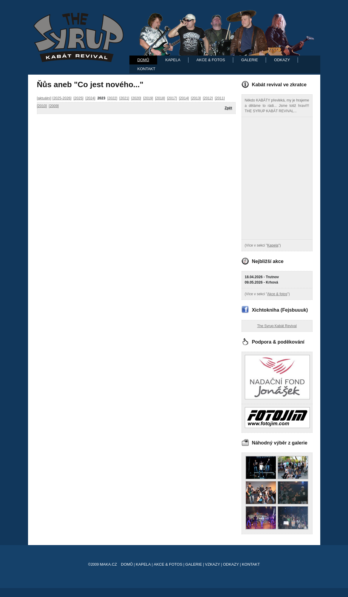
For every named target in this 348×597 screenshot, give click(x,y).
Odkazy (282, 60)
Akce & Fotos (211, 60)
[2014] (184, 98)
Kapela (172, 60)
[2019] (148, 98)
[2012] (208, 98)
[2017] (172, 98)
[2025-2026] (62, 98)
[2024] (90, 98)
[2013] (196, 98)
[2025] (78, 98)
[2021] (124, 98)
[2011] (220, 98)
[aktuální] (44, 98)
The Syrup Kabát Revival (277, 326)
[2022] (112, 98)
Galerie (249, 60)
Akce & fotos (277, 294)
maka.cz (108, 564)
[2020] (136, 98)
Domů (143, 60)
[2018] (160, 98)
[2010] (42, 106)
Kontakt (146, 69)
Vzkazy (212, 564)
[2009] (54, 106)
